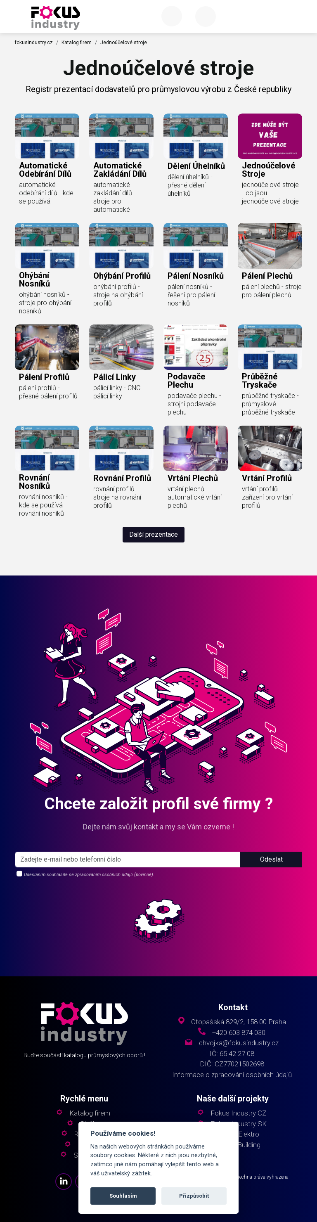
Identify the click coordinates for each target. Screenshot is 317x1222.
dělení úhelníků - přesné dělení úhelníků (190, 185)
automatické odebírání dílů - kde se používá (46, 193)
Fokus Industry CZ (238, 1113)
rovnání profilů (122, 478)
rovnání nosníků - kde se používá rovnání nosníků (43, 505)
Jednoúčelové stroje (123, 42)
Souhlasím (123, 1196)
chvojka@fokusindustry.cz (239, 1043)
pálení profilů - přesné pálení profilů (48, 392)
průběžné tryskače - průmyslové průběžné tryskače (270, 404)
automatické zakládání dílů (120, 169)
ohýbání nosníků (34, 279)
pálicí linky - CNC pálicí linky (116, 392)
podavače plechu (186, 380)
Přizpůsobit (194, 1196)
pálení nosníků (196, 276)
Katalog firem (77, 42)
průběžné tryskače (259, 380)
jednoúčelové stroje (268, 169)
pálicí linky (114, 377)
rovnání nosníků (34, 482)
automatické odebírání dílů (45, 169)
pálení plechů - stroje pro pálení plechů (272, 291)
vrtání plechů (193, 478)
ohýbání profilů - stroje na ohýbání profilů (118, 295)
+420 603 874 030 (238, 1032)
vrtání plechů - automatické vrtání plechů (195, 497)
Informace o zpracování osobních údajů (232, 1074)
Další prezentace (153, 534)
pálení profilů (44, 377)
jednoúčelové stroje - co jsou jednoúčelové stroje (270, 193)
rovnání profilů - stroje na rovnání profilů (117, 497)
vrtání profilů (267, 478)
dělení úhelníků (196, 166)
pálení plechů (267, 276)
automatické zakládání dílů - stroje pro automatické (114, 197)
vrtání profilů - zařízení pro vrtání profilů (267, 497)
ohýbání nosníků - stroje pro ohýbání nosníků (45, 303)
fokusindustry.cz (34, 42)
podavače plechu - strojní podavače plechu (194, 404)
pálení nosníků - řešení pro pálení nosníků (191, 295)
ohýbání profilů (122, 276)
